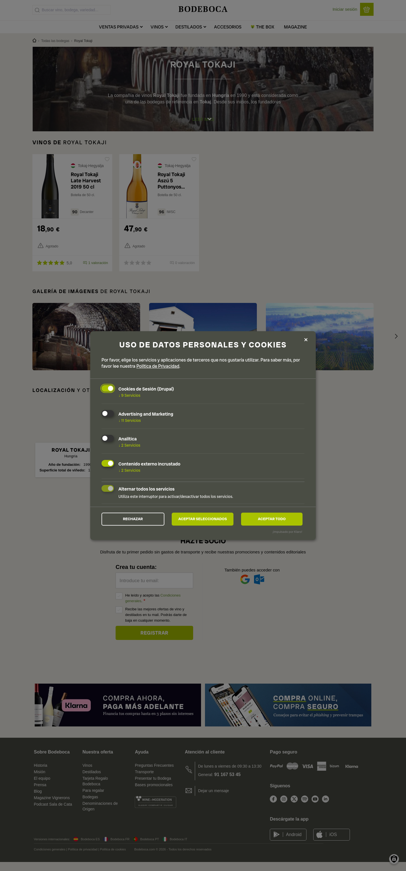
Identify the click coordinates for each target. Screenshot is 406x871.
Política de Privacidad (157, 366)
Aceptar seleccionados (202, 519)
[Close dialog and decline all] (306, 339)
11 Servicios (129, 420)
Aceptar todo (271, 519)
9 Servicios (129, 395)
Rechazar (132, 519)
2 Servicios (129, 445)
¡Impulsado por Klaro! (287, 532)
